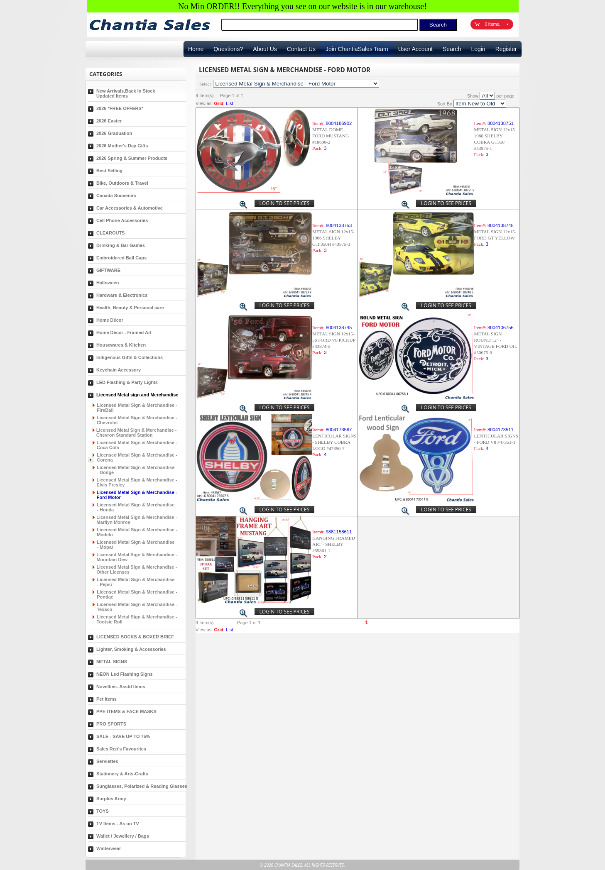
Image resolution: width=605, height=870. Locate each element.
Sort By (444, 103)
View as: (204, 103)
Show (473, 95)
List (229, 103)
